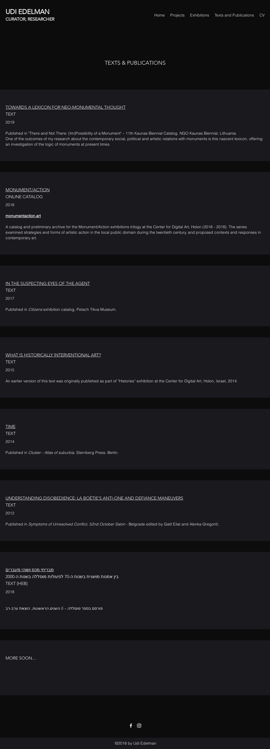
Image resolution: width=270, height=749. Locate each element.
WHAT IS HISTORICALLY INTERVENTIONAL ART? (53, 355)
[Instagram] (139, 725)
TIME (10, 426)
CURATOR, (17, 19)
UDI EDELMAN (28, 12)
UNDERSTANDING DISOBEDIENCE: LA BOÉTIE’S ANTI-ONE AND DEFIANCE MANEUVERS (94, 498)
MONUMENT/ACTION (28, 189)
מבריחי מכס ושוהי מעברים (30, 569)
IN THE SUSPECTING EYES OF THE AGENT (48, 283)
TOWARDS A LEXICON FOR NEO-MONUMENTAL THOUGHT (66, 107)
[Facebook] (131, 725)
